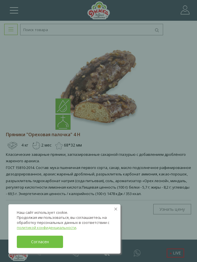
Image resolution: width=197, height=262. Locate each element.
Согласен (40, 241)
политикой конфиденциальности (46, 227)
